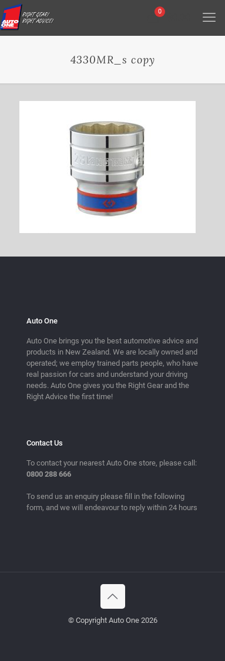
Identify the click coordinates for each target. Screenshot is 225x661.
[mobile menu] (209, 18)
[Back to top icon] (112, 596)
